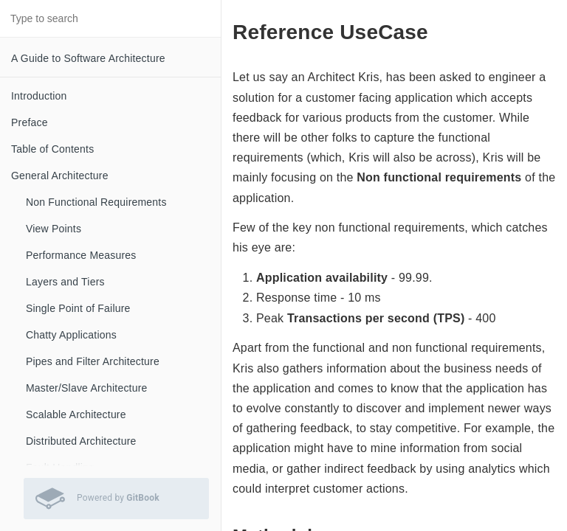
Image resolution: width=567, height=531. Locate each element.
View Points (53, 229)
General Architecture (60, 175)
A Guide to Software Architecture (88, 58)
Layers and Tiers (65, 282)
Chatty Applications (71, 335)
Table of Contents (52, 149)
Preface (29, 122)
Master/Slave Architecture (87, 388)
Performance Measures (81, 255)
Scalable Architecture (76, 414)
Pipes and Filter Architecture (92, 361)
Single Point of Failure (78, 308)
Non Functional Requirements (96, 202)
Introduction (39, 96)
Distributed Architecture (81, 441)
